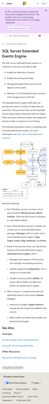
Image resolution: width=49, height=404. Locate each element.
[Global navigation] (2, 3)
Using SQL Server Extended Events (17, 345)
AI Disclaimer (7, 389)
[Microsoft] (24, 3)
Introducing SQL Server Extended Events (20, 339)
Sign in (44, 3)
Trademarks (6, 400)
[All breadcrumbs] (4, 36)
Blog (34, 389)
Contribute (6, 393)
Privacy (17, 393)
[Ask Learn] (39, 36)
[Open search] (37, 3)
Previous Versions (23, 389)
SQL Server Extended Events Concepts (20, 35)
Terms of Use (32, 396)
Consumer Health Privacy (12, 396)
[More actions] (44, 36)
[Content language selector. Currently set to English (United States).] (14, 377)
